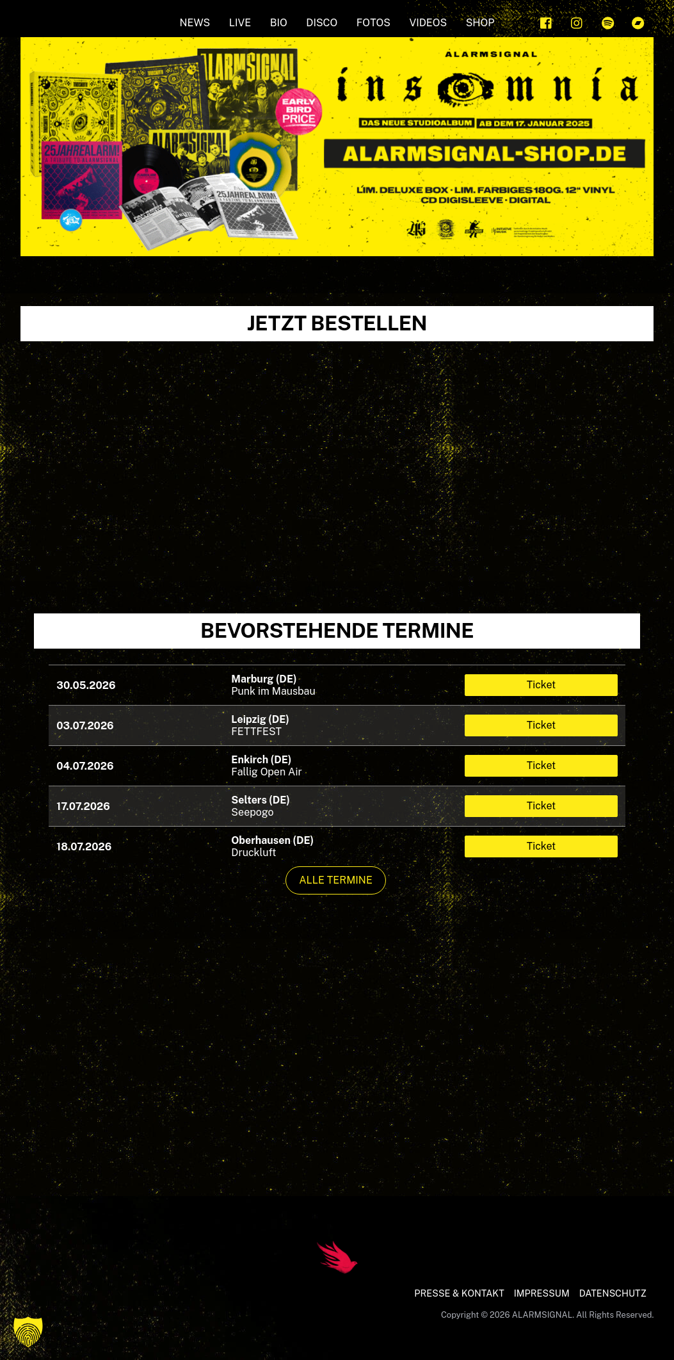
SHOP (480, 23)
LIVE (240, 23)
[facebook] (546, 21)
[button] (28, 1332)
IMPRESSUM (542, 1293)
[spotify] (608, 21)
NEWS (195, 23)
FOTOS (373, 23)
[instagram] (577, 21)
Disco (321, 23)
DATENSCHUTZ (612, 1293)
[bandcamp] (638, 21)
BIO (278, 23)
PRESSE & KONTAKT (459, 1293)
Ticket (541, 685)
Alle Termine (336, 880)
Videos (428, 23)
